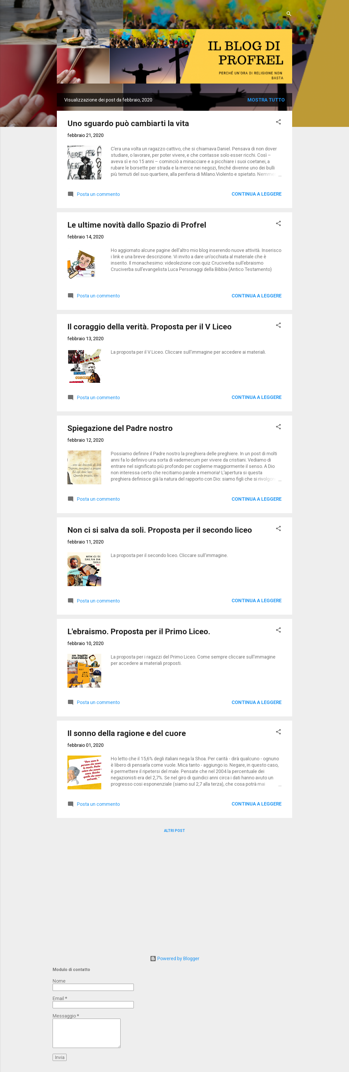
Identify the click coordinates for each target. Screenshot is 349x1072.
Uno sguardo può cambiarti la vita (128, 123)
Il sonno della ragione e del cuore (126, 733)
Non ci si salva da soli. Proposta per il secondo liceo (159, 530)
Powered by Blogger (174, 958)
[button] (278, 123)
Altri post (174, 831)
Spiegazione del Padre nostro (120, 428)
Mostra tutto (266, 100)
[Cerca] (289, 14)
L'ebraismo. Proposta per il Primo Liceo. (138, 631)
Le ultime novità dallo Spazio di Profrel (136, 224)
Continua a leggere (257, 194)
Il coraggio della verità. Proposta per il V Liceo (149, 326)
